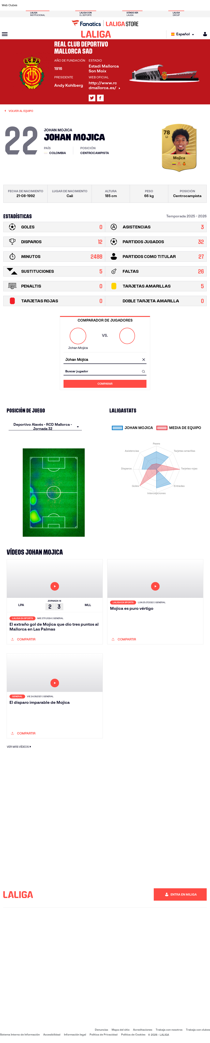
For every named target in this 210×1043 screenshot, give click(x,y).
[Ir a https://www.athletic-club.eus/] (23, 5)
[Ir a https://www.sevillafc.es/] (185, 5)
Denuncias (101, 1029)
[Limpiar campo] (143, 360)
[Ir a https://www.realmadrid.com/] (157, 5)
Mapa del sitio (120, 1029)
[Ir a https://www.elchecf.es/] (61, 5)
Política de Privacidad (104, 1034)
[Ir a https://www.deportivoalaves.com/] (52, 5)
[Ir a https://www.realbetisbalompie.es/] (147, 5)
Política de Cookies (133, 1034)
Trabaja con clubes (198, 1029)
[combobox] (105, 360)
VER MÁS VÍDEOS (19, 746)
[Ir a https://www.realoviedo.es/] (166, 5)
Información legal (75, 1034)
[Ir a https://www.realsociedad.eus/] (176, 5)
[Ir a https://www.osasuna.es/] (42, 5)
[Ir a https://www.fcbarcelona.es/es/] (71, 5)
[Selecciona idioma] (183, 34)
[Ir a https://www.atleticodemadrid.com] (33, 5)
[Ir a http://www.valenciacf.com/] (195, 5)
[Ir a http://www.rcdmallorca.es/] (138, 5)
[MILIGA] (203, 34)
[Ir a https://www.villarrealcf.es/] (205, 5)
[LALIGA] (96, 34)
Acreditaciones (142, 1029)
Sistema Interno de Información (20, 1034)
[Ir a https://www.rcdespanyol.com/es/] (128, 5)
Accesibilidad (51, 1034)
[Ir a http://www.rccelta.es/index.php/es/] (119, 5)
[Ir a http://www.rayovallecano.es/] (109, 5)
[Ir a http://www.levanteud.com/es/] (100, 5)
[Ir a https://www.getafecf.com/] (80, 5)
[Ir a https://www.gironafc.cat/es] (90, 5)
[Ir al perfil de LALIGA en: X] (92, 98)
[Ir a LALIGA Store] (105, 23)
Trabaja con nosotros (169, 1029)
